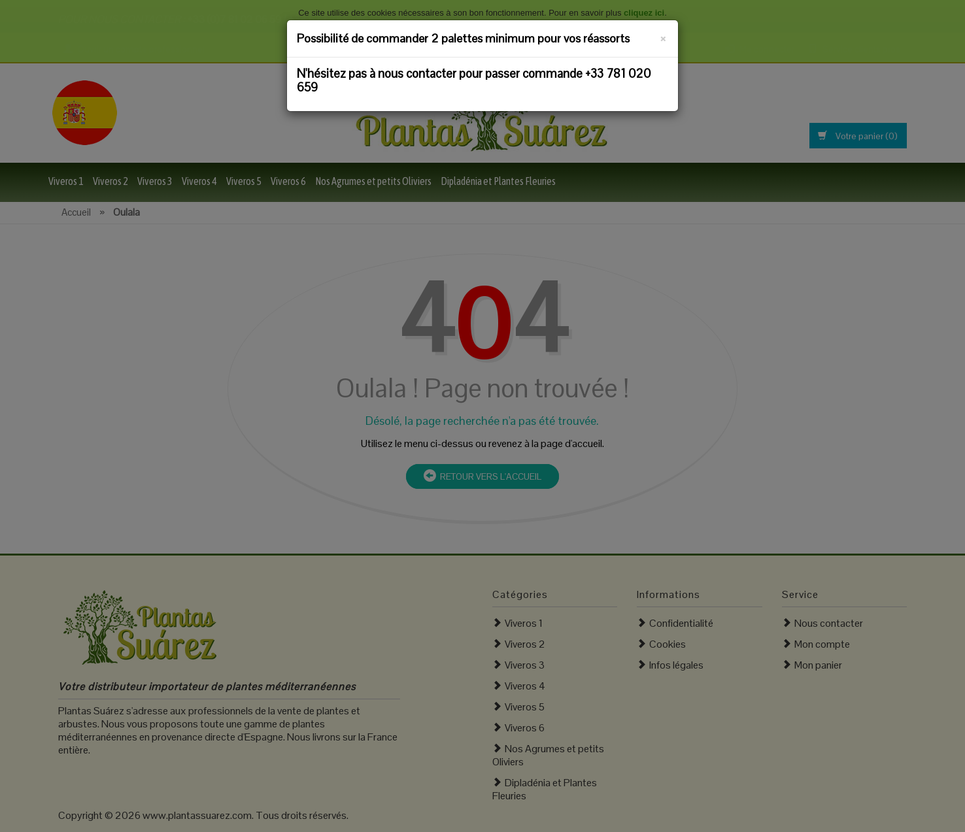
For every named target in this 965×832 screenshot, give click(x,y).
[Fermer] (663, 36)
